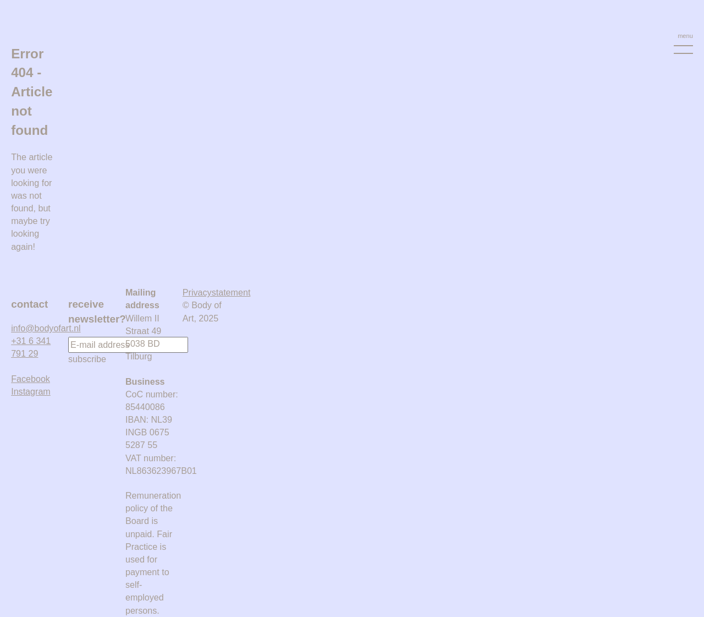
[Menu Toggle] (683, 43)
